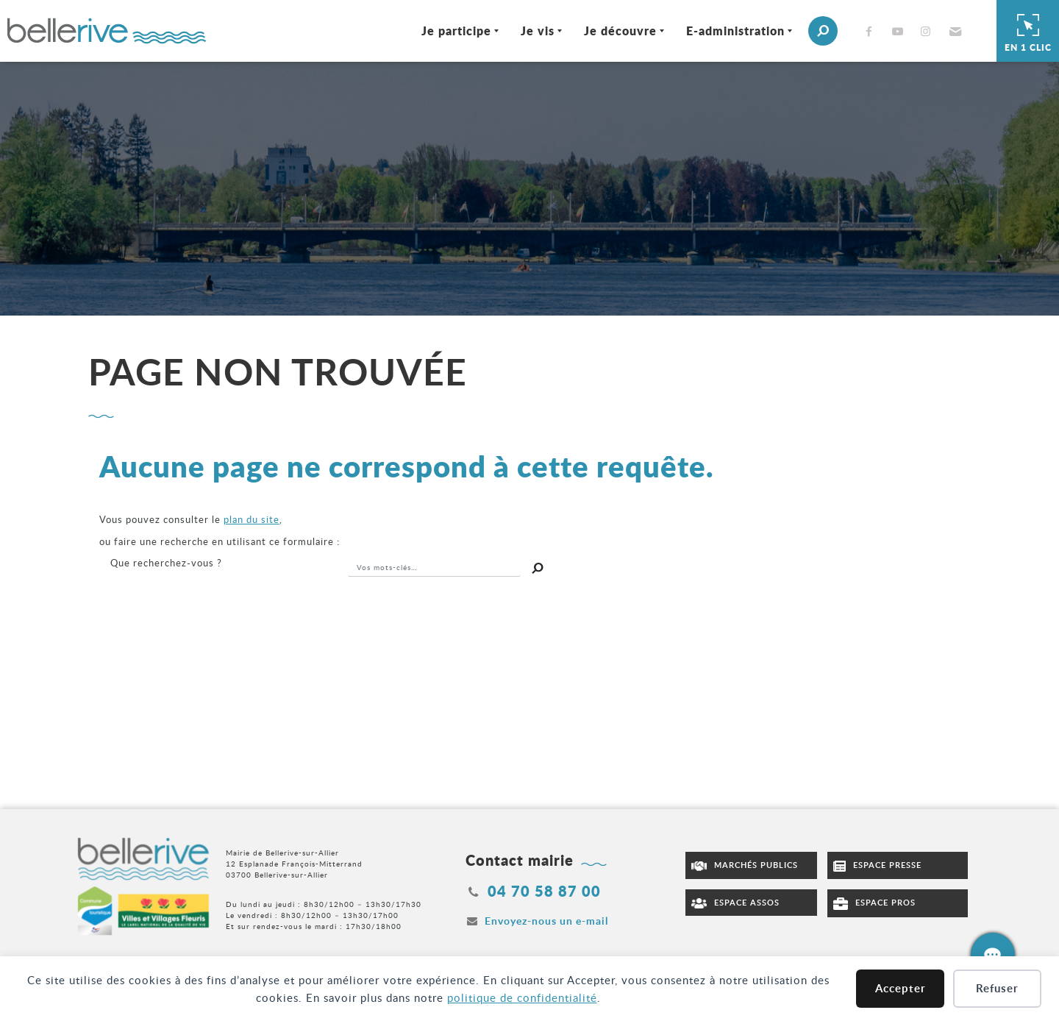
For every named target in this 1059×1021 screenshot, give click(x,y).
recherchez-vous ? (166, 562)
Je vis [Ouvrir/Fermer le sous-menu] (538, 30)
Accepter (900, 988)
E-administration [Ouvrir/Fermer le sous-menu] (735, 30)
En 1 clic (1028, 31)
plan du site (251, 519)
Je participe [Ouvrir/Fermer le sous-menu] (456, 30)
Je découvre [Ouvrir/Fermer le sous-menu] (620, 30)
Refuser (997, 988)
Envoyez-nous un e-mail (546, 921)
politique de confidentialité (522, 997)
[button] (953, 31)
